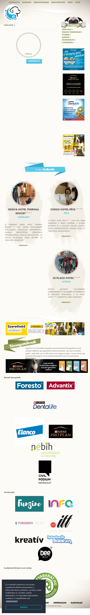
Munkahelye (69, 40)
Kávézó (66, 37)
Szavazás (26, 2)
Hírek (70, 2)
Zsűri (77, 2)
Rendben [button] (23, 607)
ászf (46, 603)
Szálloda (67, 29)
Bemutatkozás (58, 2)
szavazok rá (34, 61)
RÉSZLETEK (30, 358)
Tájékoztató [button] (12, 601)
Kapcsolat (76, 603)
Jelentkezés (14, 2)
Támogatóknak (41, 2)
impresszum (59, 603)
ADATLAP (23, 245)
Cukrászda (68, 42)
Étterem (66, 35)
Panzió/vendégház (72, 32)
